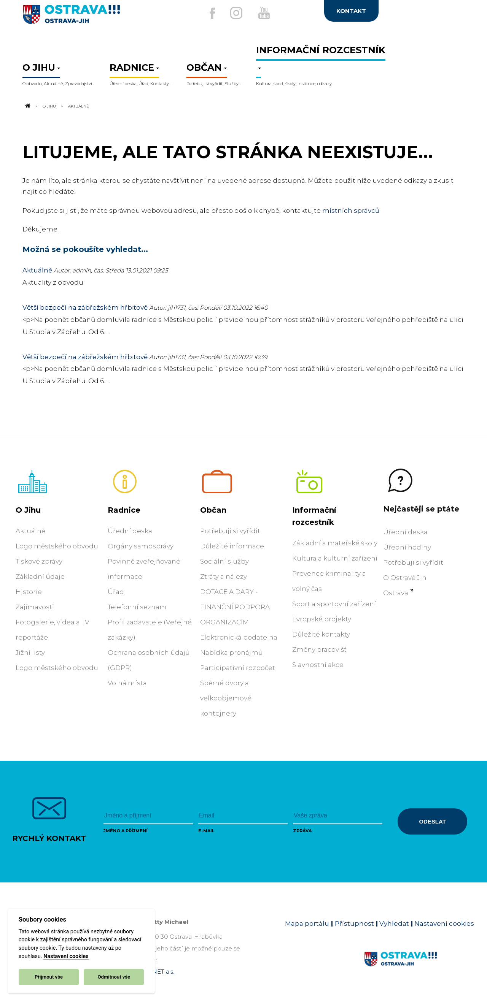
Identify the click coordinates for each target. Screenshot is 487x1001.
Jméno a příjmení (125, 830)
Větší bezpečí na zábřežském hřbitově (85, 307)
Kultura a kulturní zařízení (334, 558)
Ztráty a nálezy (223, 576)
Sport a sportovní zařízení (334, 604)
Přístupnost (354, 923)
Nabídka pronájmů (231, 652)
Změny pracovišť (319, 649)
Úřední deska (130, 531)
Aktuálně (37, 270)
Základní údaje (40, 576)
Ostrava (395, 593)
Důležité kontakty (321, 634)
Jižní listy (30, 652)
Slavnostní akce (318, 664)
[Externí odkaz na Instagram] (235, 13)
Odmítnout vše (113, 977)
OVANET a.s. (156, 971)
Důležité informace (232, 546)
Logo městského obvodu (57, 546)
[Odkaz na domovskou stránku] (27, 106)
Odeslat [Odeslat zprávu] (432, 821)
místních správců (350, 210)
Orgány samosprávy (140, 546)
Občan (213, 510)
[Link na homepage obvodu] (419, 968)
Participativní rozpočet (237, 668)
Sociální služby (224, 561)
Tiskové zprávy (39, 561)
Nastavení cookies (65, 956)
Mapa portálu (307, 923)
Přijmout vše (49, 977)
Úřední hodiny (407, 547)
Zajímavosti (35, 607)
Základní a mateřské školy (334, 543)
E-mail (206, 830)
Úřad (116, 592)
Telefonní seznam (137, 607)
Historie (29, 592)
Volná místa (127, 683)
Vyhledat (394, 923)
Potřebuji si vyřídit (230, 531)
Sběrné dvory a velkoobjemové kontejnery (225, 698)
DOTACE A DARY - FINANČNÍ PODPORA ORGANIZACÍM (235, 607)
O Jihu (49, 106)
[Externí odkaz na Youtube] (265, 13)
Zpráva (302, 830)
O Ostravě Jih (405, 577)
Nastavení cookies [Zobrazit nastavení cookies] (444, 923)
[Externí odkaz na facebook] (209, 13)
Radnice (124, 510)
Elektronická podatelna (238, 637)
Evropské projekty (321, 619)
